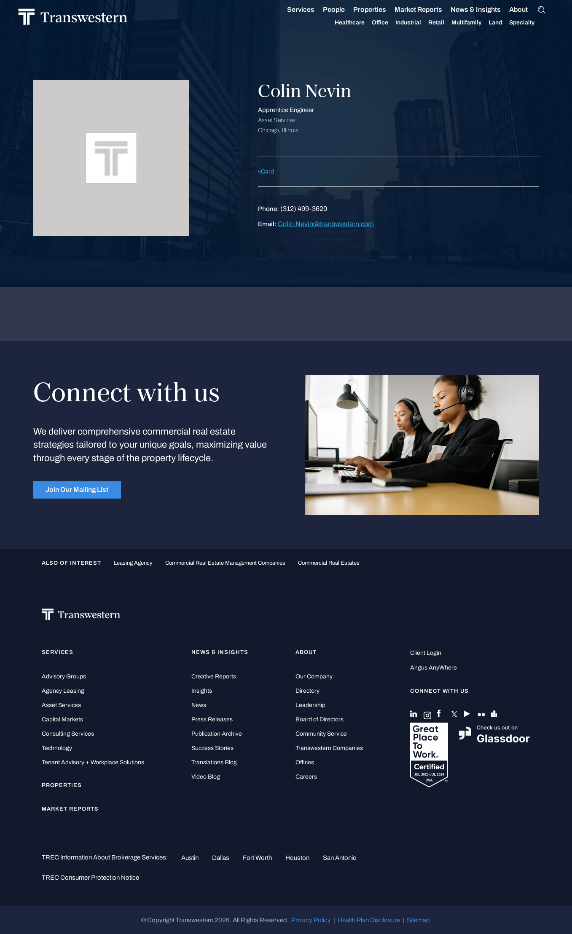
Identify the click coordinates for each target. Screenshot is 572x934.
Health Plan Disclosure (369, 920)
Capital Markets (62, 719)
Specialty (531, 22)
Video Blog (205, 777)
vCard (266, 171)
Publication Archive (216, 734)
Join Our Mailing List (77, 489)
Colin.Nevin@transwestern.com (326, 223)
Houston (297, 857)
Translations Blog (214, 762)
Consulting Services (68, 734)
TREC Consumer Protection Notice (90, 877)
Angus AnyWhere (433, 667)
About (528, 9)
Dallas (220, 857)
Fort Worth (257, 857)
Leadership (310, 705)
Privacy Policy (311, 920)
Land (505, 22)
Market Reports (428, 9)
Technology (57, 748)
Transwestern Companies (329, 748)
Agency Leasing (63, 691)
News (198, 705)
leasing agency (133, 563)
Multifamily (476, 22)
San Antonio (340, 857)
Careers (306, 777)
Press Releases (212, 719)
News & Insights (485, 9)
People (343, 9)
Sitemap (418, 920)
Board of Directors (319, 719)
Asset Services (61, 705)
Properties (379, 9)
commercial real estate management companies (225, 563)
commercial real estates (329, 563)
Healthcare (359, 22)
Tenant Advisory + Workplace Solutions (93, 762)
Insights (201, 691)
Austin (190, 857)
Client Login (425, 653)
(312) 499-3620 (303, 208)
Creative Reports (213, 676)
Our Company (314, 676)
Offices (304, 762)
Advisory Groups (64, 676)
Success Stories (212, 748)
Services (310, 9)
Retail (446, 22)
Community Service (321, 734)
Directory (307, 691)
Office (389, 22)
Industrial (418, 22)
